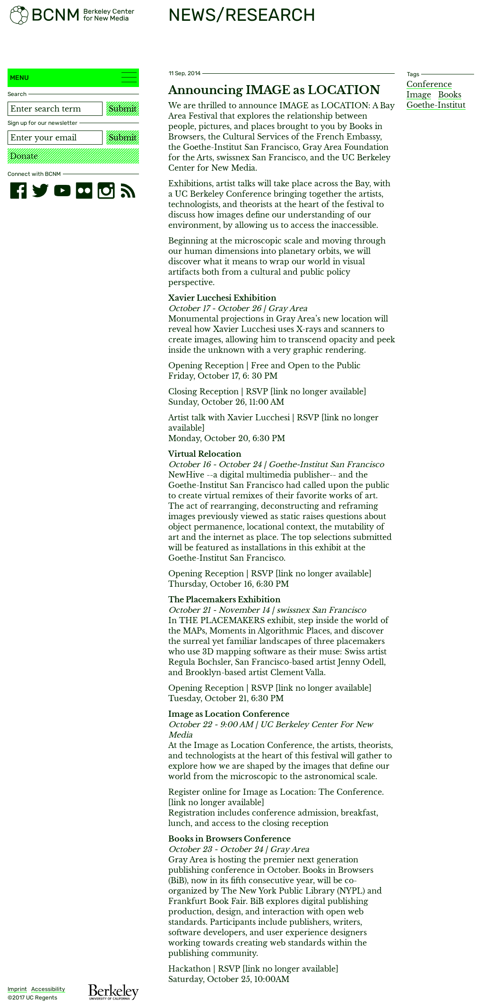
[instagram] (106, 190)
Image (418, 94)
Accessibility (48, 989)
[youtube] (62, 190)
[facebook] (18, 190)
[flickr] (84, 190)
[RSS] (128, 190)
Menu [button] (73, 77)
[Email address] (55, 137)
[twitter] (40, 190)
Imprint (17, 989)
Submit (123, 108)
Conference (429, 84)
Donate (24, 156)
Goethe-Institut (436, 105)
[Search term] (55, 109)
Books (449, 94)
